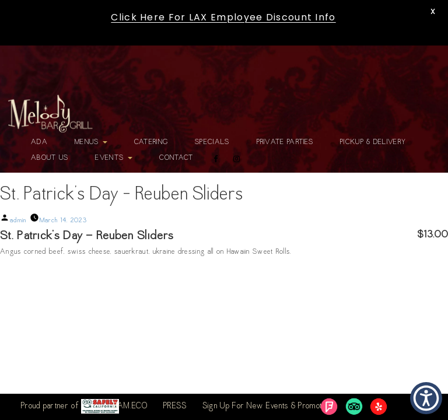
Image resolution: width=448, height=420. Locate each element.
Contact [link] (176, 158)
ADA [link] (39, 142)
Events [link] (113, 158)
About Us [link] (49, 158)
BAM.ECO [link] (130, 406)
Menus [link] (91, 142)
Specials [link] (212, 142)
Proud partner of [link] (70, 406)
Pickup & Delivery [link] (373, 142)
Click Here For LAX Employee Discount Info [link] (223, 17)
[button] (426, 398)
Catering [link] (151, 142)
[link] (50, 113)
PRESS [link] (175, 406)
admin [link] (18, 221)
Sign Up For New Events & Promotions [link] (268, 406)
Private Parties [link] (285, 142)
